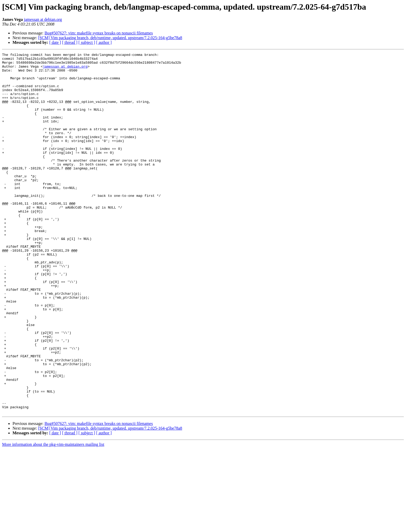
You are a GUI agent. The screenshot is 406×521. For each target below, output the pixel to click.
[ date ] (55, 42)
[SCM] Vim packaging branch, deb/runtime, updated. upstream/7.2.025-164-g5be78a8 (110, 37)
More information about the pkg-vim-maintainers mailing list (53, 516)
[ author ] (104, 42)
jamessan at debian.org (43, 19)
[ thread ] (69, 42)
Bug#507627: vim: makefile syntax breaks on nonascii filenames (99, 33)
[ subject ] (86, 42)
